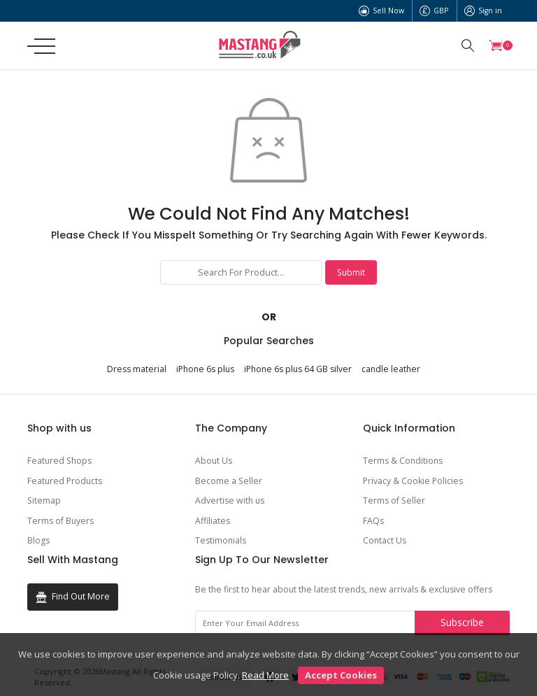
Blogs (38, 540)
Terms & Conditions (403, 461)
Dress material (136, 369)
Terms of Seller (394, 500)
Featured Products (64, 481)
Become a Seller (228, 481)
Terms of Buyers (60, 521)
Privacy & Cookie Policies (413, 481)
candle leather (390, 369)
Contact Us (384, 540)
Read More (265, 675)
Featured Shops (59, 461)
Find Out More (73, 597)
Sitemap (44, 500)
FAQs (373, 521)
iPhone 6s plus (205, 369)
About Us (213, 461)
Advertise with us (229, 500)
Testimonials (220, 540)
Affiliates (212, 521)
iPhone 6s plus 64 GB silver (298, 369)
